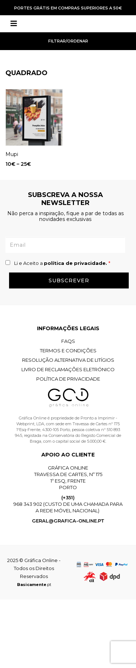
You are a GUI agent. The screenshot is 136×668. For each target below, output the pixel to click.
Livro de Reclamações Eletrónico (68, 369)
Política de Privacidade (68, 379)
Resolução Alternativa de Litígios (68, 360)
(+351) (68, 497)
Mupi (11, 154)
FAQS (68, 341)
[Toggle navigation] (14, 23)
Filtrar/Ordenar (68, 41)
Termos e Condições (68, 350)
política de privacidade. (76, 263)
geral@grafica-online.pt (68, 521)
